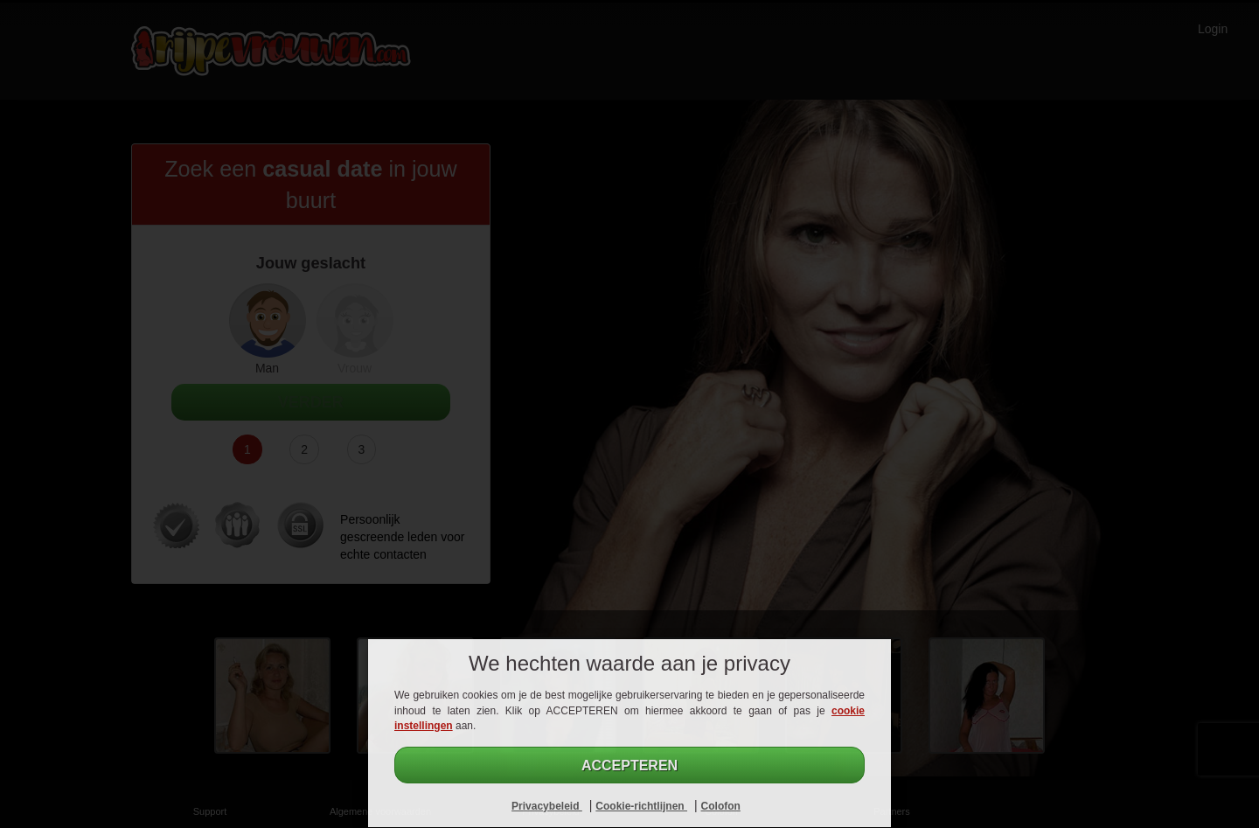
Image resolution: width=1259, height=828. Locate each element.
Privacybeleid (546, 806)
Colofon (721, 806)
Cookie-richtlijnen (641, 806)
